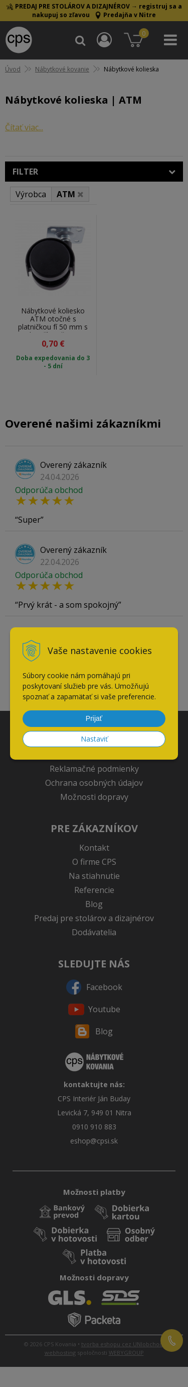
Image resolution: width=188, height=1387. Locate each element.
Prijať (94, 718)
